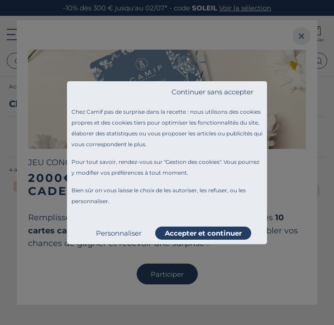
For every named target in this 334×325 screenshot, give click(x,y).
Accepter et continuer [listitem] (203, 233)
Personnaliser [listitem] (119, 233)
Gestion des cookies (192, 161)
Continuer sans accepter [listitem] (212, 92)
